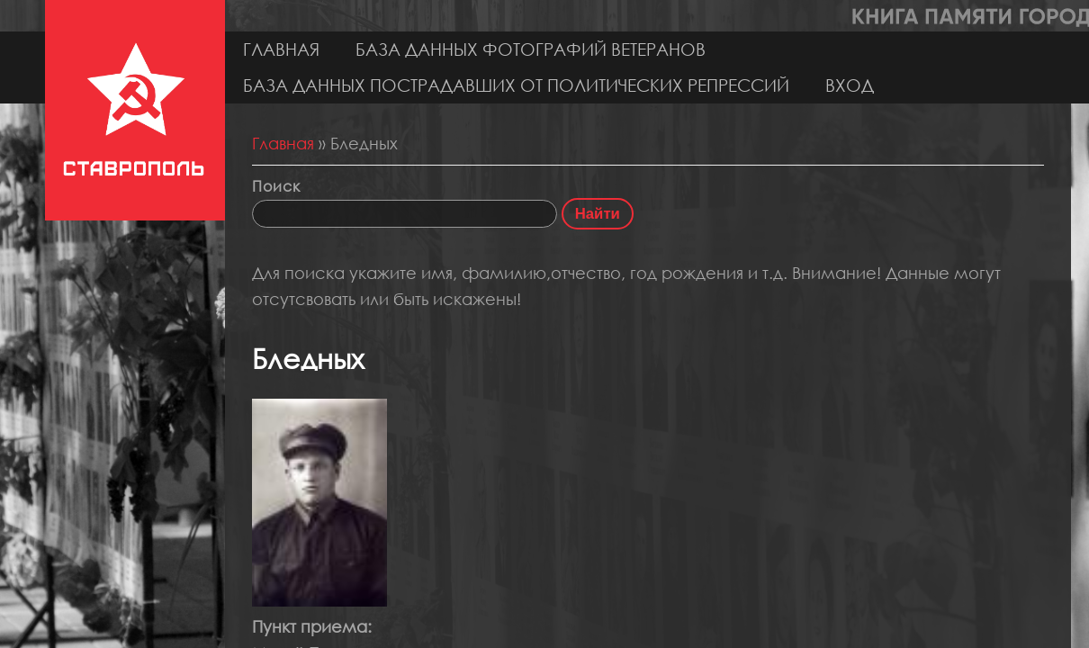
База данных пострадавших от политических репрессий (516, 85)
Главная (281, 49)
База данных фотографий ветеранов (531, 49)
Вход (849, 85)
